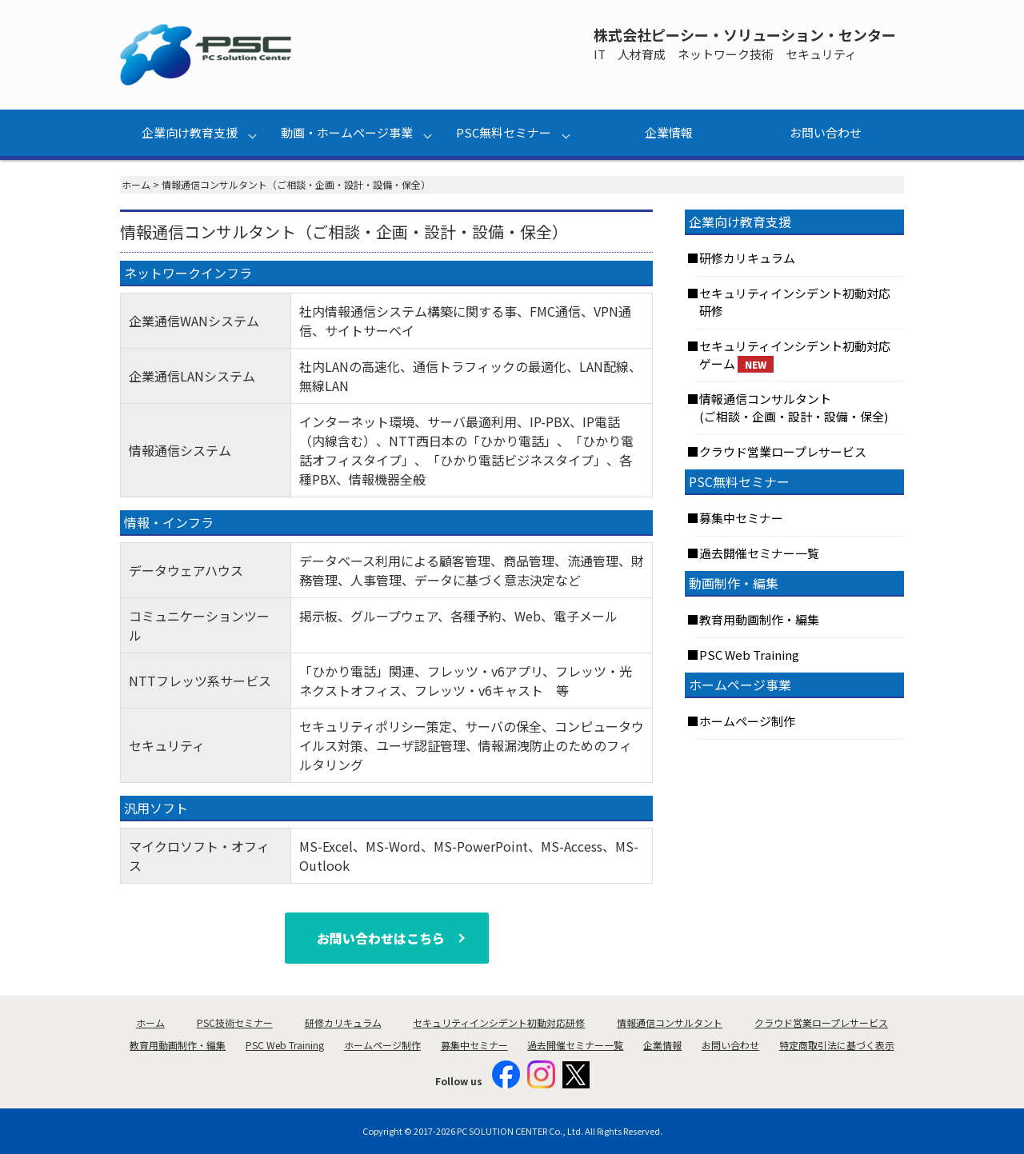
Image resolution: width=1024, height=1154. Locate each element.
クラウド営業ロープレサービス (782, 451)
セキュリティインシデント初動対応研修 (794, 302)
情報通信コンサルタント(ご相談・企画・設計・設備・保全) (793, 407)
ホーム (136, 184)
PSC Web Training (749, 654)
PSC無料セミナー (503, 132)
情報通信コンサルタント (669, 1022)
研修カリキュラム (747, 258)
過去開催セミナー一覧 (759, 553)
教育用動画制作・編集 (759, 619)
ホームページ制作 (747, 721)
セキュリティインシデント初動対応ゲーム (794, 355)
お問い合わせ (826, 132)
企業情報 (669, 132)
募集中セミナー (741, 517)
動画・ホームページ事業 (347, 132)
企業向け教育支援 (190, 132)
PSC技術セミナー (235, 1022)
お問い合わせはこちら (381, 938)
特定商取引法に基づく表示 (836, 1045)
